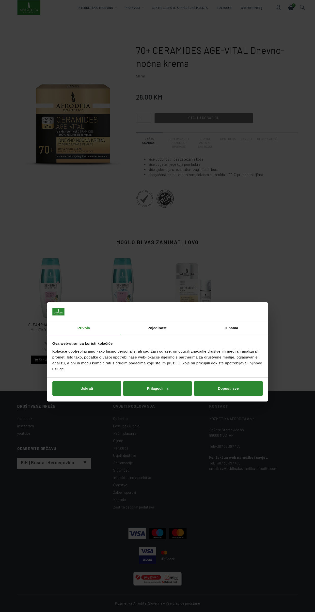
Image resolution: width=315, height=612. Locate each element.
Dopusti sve (228, 343)
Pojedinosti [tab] (157, 282)
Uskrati (86, 343)
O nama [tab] (231, 282)
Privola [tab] (84, 282)
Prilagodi (158, 343)
